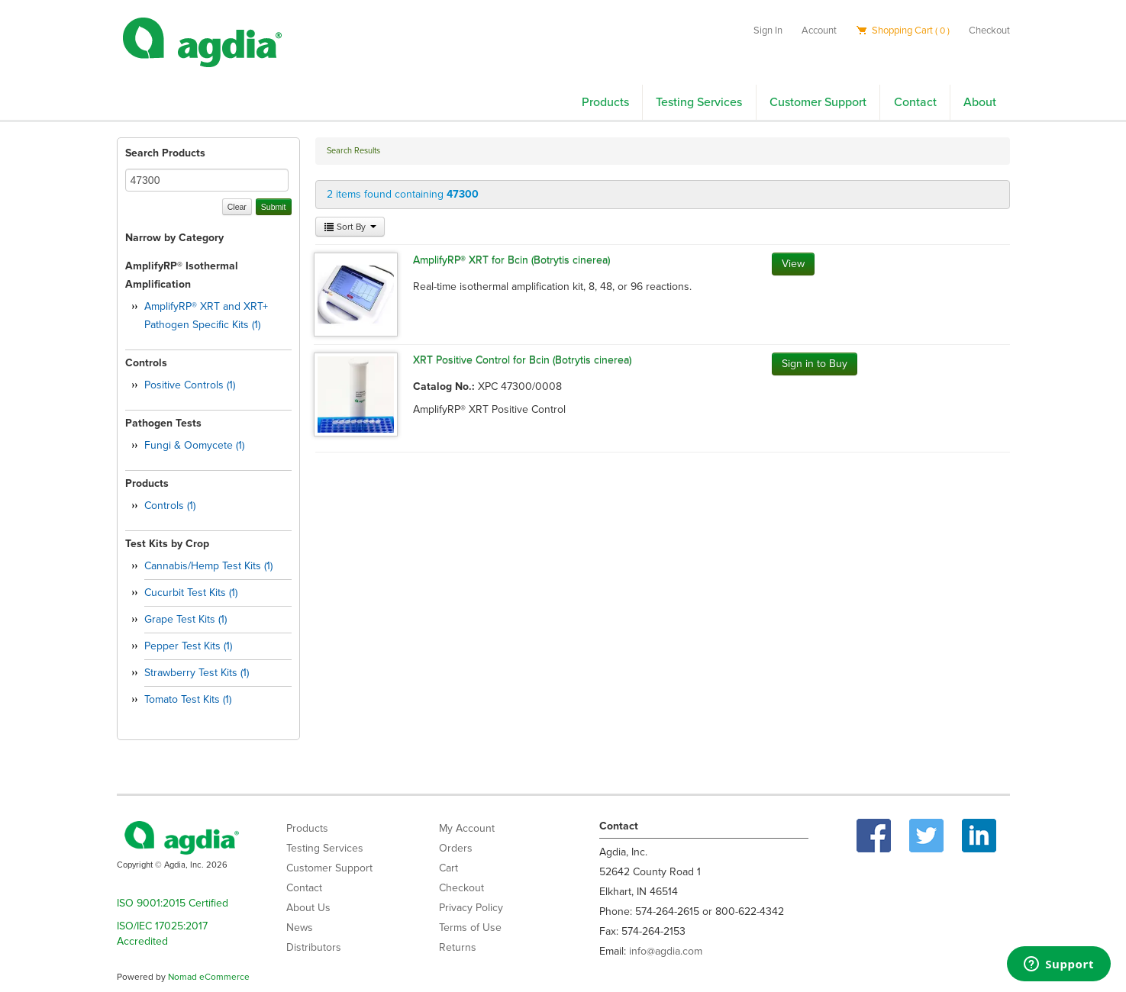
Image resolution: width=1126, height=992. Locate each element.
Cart (448, 868)
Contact (915, 102)
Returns (457, 947)
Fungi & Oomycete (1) (194, 445)
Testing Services (699, 102)
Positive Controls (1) (189, 384)
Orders (456, 848)
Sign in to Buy (814, 363)
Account (819, 30)
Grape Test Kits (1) (185, 619)
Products (605, 102)
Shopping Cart (903, 30)
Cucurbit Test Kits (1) (190, 592)
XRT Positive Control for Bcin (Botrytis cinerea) (522, 359)
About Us (308, 907)
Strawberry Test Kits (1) (196, 672)
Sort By (350, 226)
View (793, 263)
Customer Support (817, 102)
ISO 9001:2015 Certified (172, 903)
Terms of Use (470, 927)
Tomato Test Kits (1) (187, 699)
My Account (467, 828)
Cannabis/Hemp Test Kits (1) (208, 565)
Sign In (767, 30)
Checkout (989, 30)
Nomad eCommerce (209, 976)
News (299, 927)
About (979, 102)
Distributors (313, 947)
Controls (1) (169, 505)
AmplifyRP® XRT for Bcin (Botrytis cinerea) (511, 259)
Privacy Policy (471, 907)
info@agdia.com (665, 951)
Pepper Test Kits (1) (188, 645)
